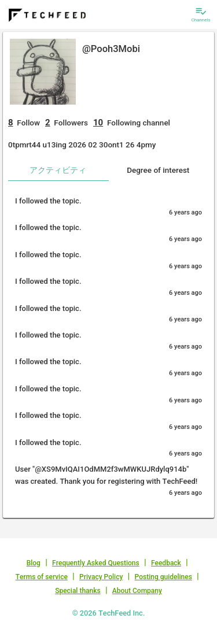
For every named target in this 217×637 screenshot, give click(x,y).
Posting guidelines (163, 577)
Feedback (166, 563)
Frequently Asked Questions (95, 563)
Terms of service (42, 577)
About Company (137, 591)
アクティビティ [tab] (58, 170)
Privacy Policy (101, 577)
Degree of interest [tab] (158, 170)
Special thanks (78, 591)
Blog (34, 563)
